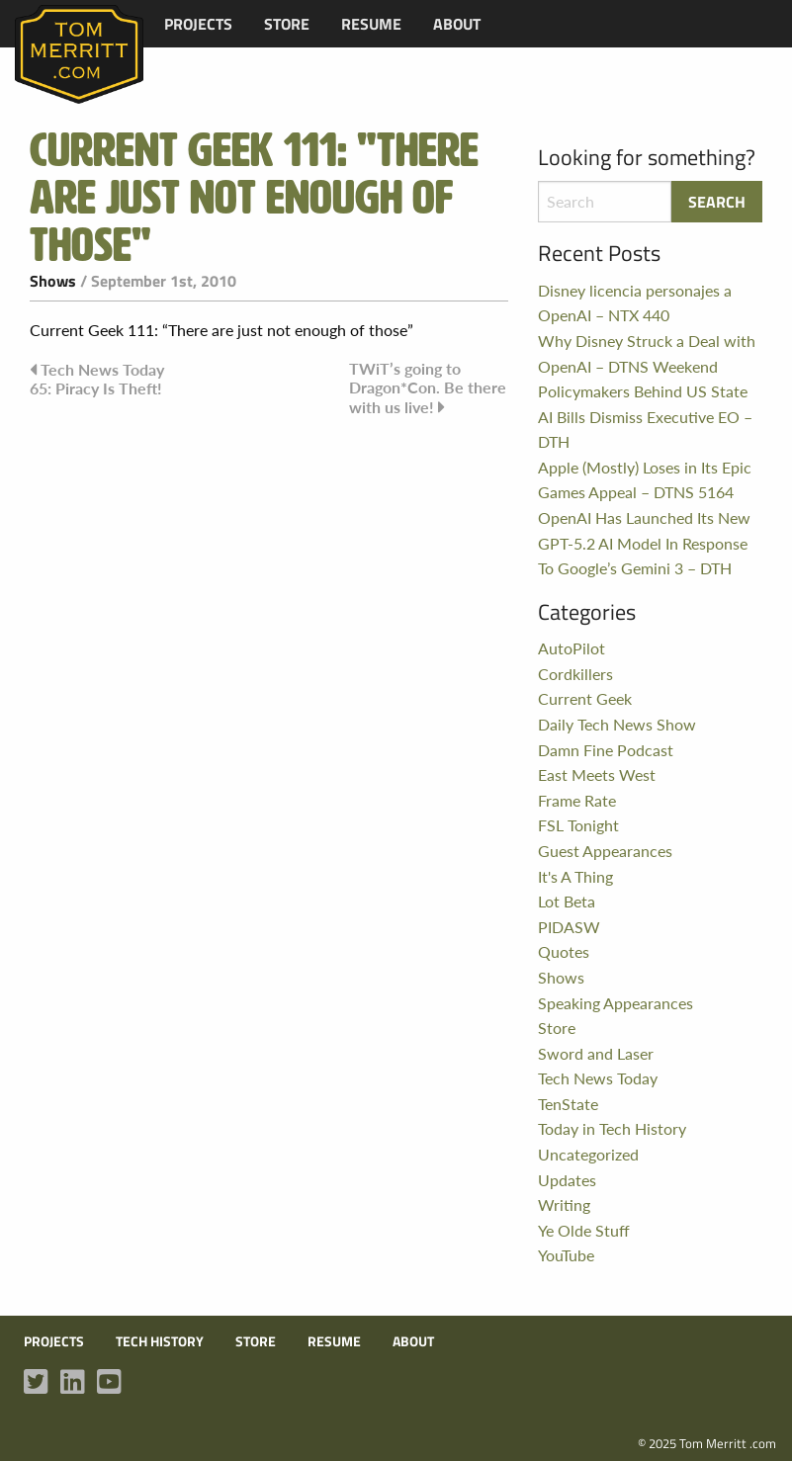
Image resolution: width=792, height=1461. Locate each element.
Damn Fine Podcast (605, 749)
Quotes (563, 951)
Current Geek (585, 698)
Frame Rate (577, 800)
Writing (564, 1204)
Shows (53, 281)
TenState (568, 1103)
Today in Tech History (612, 1128)
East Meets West (597, 774)
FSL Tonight (578, 825)
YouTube (566, 1255)
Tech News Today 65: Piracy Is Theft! (97, 378)
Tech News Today (598, 1078)
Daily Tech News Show (617, 724)
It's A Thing (575, 876)
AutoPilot (571, 648)
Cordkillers (575, 673)
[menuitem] (198, 23)
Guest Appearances (605, 850)
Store (286, 24)
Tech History (160, 1341)
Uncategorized (588, 1154)
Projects (198, 24)
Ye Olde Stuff (584, 1230)
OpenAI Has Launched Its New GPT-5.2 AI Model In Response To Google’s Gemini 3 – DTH (644, 542)
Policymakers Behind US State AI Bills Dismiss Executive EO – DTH (645, 416)
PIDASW (569, 926)
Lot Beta (566, 901)
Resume (371, 24)
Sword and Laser (596, 1053)
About (457, 24)
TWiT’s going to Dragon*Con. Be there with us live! (427, 387)
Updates (567, 1179)
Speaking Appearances (615, 1002)
